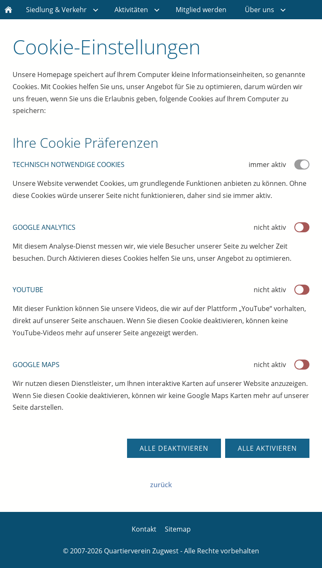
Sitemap (178, 529)
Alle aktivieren (267, 448)
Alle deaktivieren (174, 448)
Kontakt (144, 529)
